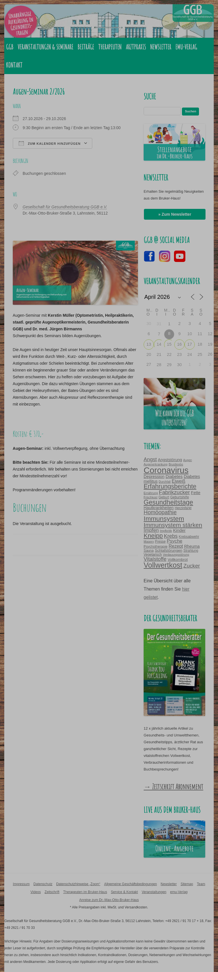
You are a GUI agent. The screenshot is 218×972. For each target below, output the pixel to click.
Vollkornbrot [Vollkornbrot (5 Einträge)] (177, 559)
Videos (35, 892)
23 (179, 354)
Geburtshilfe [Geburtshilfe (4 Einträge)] (179, 497)
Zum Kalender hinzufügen (50, 143)
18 (200, 344)
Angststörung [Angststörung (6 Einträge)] (170, 459)
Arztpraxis (136, 47)
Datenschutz (43, 884)
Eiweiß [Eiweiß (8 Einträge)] (178, 481)
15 (169, 344)
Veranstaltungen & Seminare (45, 47)
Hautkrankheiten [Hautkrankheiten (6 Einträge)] (158, 507)
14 (159, 344)
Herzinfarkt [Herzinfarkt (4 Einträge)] (183, 508)
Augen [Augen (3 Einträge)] (187, 460)
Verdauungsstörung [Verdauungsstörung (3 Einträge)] (176, 554)
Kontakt (14, 65)
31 (159, 323)
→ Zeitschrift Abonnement (173, 786)
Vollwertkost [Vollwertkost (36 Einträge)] (163, 565)
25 (200, 354)
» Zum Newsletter (174, 214)
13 (148, 344)
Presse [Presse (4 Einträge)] (160, 541)
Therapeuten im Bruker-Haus (85, 892)
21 (159, 354)
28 (159, 364)
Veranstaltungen (154, 892)
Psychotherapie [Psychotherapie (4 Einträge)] (155, 547)
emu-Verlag (186, 47)
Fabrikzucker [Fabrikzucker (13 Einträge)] (174, 492)
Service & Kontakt (124, 892)
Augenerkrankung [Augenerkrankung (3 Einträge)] (155, 464)
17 (189, 344)
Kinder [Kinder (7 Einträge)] (179, 530)
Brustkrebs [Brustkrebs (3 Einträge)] (176, 464)
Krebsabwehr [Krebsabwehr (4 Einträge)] (189, 537)
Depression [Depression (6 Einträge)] (154, 476)
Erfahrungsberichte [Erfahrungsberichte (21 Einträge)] (170, 486)
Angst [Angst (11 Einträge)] (150, 459)
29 (169, 364)
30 (179, 364)
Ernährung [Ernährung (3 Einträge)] (151, 493)
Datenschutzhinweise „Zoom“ (78, 884)
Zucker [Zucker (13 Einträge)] (191, 566)
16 (179, 344)
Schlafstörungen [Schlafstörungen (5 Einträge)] (168, 550)
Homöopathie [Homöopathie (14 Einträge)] (160, 512)
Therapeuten (109, 47)
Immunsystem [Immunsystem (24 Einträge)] (164, 518)
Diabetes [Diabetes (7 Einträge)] (174, 476)
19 (210, 344)
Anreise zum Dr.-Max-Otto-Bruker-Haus (109, 900)
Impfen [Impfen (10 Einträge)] (151, 530)
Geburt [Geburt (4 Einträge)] (164, 497)
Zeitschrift (52, 892)
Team (201, 884)
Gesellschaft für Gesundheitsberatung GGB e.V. (65, 207)
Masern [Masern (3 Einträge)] (149, 541)
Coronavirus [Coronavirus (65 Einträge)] (166, 470)
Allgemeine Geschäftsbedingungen (130, 884)
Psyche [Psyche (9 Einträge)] (174, 541)
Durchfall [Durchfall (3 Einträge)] (165, 481)
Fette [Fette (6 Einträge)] (195, 492)
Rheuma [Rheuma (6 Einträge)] (192, 546)
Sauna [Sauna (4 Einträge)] (149, 551)
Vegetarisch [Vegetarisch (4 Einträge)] (153, 555)
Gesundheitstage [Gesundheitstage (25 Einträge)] (168, 502)
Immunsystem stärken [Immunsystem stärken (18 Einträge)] (173, 525)
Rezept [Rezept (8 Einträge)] (176, 546)
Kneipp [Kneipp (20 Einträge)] (153, 535)
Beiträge (85, 47)
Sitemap (187, 884)
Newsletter (160, 47)
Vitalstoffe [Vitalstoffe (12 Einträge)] (155, 559)
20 (148, 354)
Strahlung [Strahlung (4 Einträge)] (190, 551)
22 (169, 354)
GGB (9, 47)
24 (189, 354)
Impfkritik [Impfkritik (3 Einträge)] (166, 530)
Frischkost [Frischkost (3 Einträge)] (151, 497)
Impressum (21, 884)
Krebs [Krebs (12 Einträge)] (170, 536)
